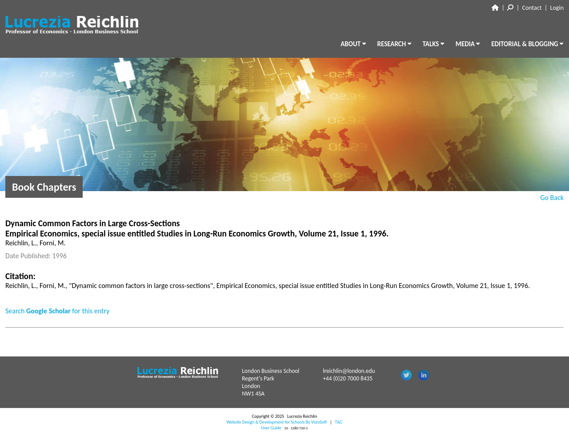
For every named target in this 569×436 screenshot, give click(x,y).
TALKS (433, 44)
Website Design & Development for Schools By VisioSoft (277, 422)
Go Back (552, 197)
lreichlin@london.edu (349, 371)
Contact (532, 8)
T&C (338, 422)
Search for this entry (57, 311)
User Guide (271, 428)
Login (557, 8)
